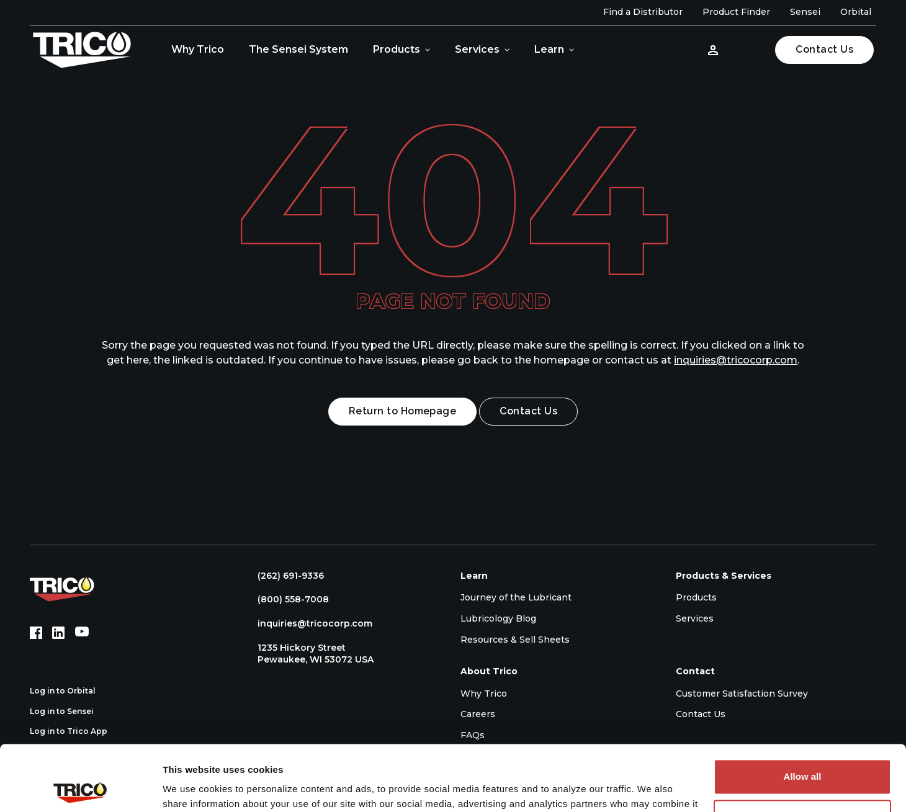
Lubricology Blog (498, 618)
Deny (802, 751)
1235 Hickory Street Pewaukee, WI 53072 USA (309, 654)
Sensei (805, 11)
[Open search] (749, 49)
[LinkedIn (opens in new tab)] (58, 633)
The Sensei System (298, 49)
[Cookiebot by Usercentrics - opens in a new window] (80, 788)
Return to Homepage (403, 411)
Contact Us (824, 49)
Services (477, 49)
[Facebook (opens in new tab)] (36, 633)
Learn (549, 49)
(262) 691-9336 (284, 575)
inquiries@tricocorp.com (735, 360)
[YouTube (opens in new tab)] (81, 633)
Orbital (855, 11)
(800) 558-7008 (287, 599)
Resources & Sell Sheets (515, 639)
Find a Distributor (643, 11)
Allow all (803, 711)
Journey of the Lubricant (516, 597)
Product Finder (736, 11)
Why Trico (197, 49)
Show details (191, 787)
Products (396, 49)
